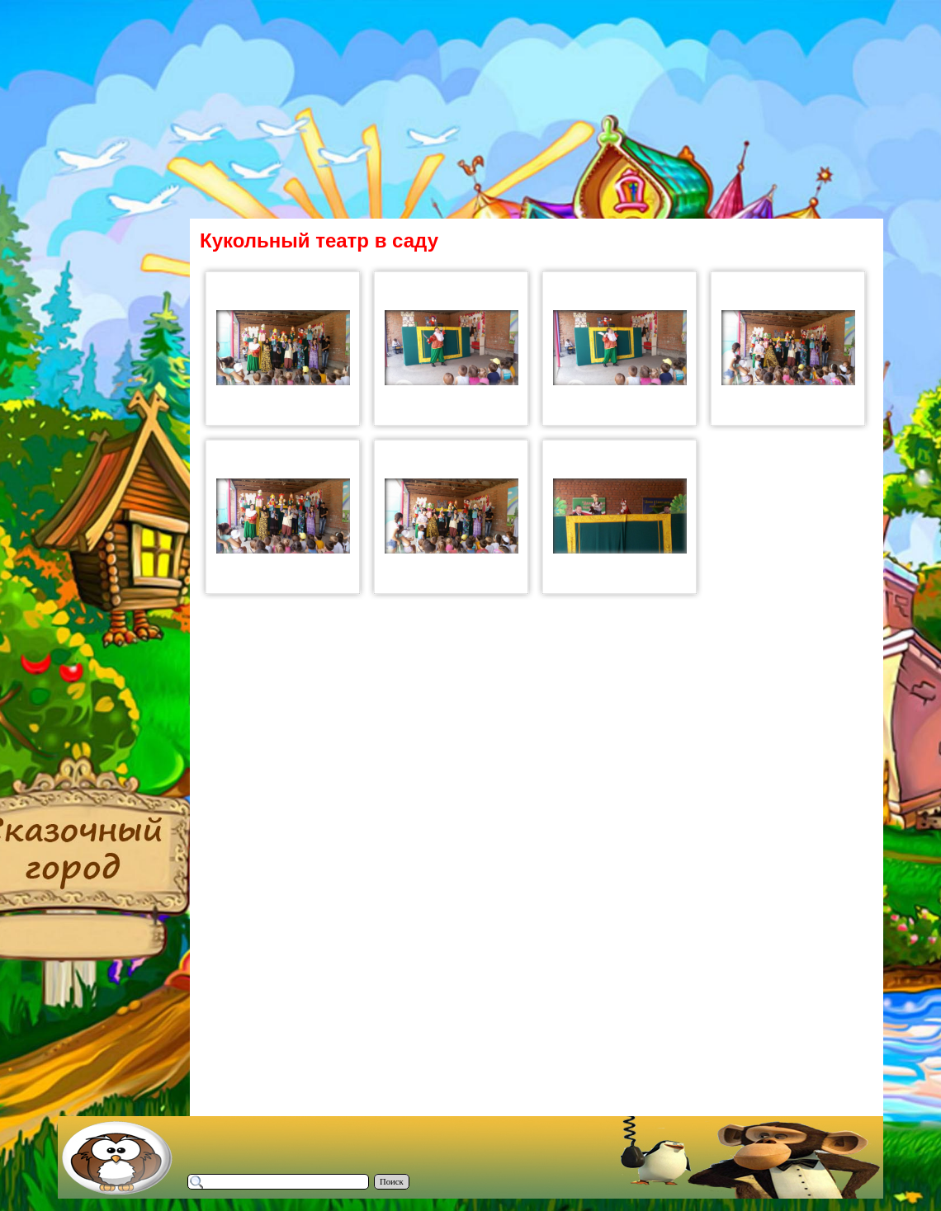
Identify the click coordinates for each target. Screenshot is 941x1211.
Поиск (392, 1181)
